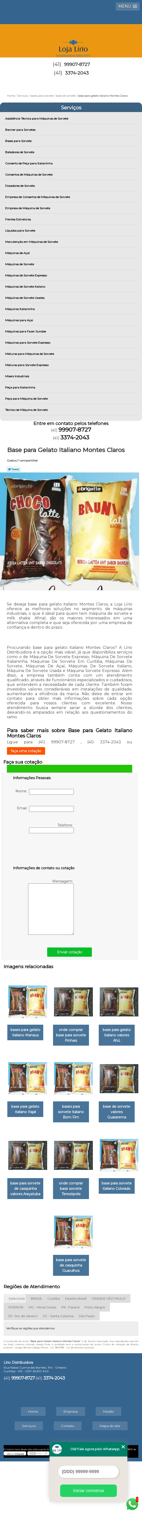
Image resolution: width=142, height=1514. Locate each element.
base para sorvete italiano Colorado (46, 1320)
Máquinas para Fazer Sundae (26, 331)
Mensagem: (51, 907)
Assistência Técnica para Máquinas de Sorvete (37, 118)
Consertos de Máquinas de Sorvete (29, 174)
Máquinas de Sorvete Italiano (25, 286)
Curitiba (53, 1351)
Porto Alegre (95, 1360)
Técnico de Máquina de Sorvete (26, 410)
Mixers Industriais (17, 376)
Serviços (71, 108)
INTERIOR (16, 1360)
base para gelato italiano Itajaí (96, 1103)
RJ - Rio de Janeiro (23, 1369)
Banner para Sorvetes (20, 130)
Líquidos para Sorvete (20, 230)
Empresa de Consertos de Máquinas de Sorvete (38, 197)
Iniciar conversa (88, 1490)
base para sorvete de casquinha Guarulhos (96, 1320)
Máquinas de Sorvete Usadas (25, 298)
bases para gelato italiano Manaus (46, 1032)
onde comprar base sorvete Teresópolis (96, 1244)
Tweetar (13, 469)
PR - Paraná (70, 1360)
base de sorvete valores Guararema (96, 1174)
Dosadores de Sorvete (20, 186)
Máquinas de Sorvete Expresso (26, 275)
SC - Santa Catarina (58, 1369)
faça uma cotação (26, 751)
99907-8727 (77, 64)
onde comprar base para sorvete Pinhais (96, 1032)
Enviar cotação (69, 952)
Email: (45, 809)
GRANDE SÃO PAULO (109, 1351)
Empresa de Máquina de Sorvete (28, 208)
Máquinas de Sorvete (20, 264)
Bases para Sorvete (18, 141)
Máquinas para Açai (19, 320)
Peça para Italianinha (20, 387)
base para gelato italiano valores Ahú (45, 1103)
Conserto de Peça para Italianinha (29, 163)
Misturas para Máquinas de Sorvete (30, 354)
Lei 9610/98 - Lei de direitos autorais (72, 1400)
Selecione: (17, 1351)
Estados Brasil (76, 1351)
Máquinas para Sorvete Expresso (28, 342)
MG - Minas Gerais (42, 1360)
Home (33, 1464)
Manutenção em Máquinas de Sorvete (32, 242)
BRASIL (36, 1351)
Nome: (44, 792)
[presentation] (44, 850)
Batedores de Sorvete (20, 152)
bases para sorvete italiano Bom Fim (46, 1174)
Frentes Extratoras (18, 219)
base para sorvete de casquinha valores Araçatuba (45, 1247)
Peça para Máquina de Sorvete (26, 398)
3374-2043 (77, 73)
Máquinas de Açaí (17, 253)
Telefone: (51, 828)
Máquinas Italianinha (20, 309)
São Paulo (87, 1369)
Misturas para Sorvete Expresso (27, 365)
